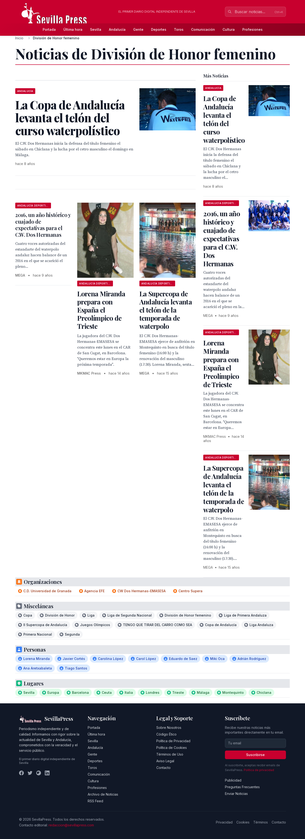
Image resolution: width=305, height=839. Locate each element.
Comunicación (203, 29)
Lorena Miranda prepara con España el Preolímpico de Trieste (101, 309)
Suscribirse (255, 755)
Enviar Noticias (236, 794)
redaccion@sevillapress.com (71, 825)
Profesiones (252, 29)
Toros (178, 29)
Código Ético (166, 734)
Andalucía (117, 29)
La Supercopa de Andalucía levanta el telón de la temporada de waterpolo (165, 309)
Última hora (72, 29)
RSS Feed (95, 801)
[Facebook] (21, 773)
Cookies (242, 822)
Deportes (158, 29)
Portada (49, 29)
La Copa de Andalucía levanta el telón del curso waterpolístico (224, 119)
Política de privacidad (259, 770)
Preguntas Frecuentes (242, 787)
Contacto (163, 768)
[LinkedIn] (47, 773)
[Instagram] (38, 773)
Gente (138, 29)
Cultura (229, 29)
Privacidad (224, 822)
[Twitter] (30, 773)
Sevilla (95, 29)
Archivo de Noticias (103, 794)
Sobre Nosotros (168, 728)
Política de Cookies (171, 748)
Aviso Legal (165, 761)
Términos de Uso (169, 754)
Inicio (19, 38)
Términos (260, 822)
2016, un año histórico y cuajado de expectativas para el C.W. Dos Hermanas (43, 224)
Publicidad (233, 780)
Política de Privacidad (173, 741)
